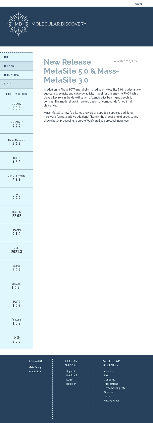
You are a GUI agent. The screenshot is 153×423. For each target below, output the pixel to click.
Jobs (107, 396)
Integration (35, 371)
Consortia (109, 379)
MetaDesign (35, 367)
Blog (106, 375)
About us (109, 371)
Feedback (71, 375)
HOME (6, 57)
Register (71, 383)
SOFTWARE (9, 66)
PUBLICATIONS (11, 75)
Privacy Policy (111, 400)
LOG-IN (138, 3)
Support (70, 371)
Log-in (69, 379)
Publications (111, 383)
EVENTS (7, 84)
